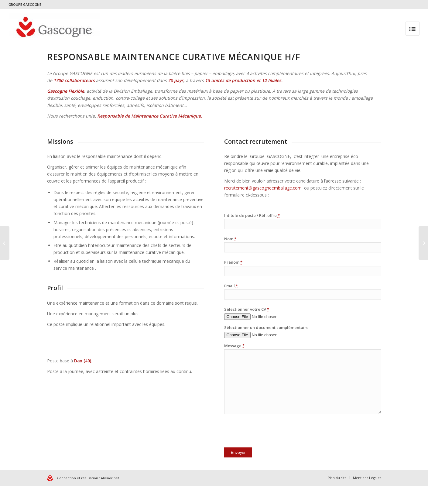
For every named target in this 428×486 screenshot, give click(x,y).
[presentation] (270, 432)
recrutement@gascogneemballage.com (263, 188)
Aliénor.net (110, 478)
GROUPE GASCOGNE (25, 4)
